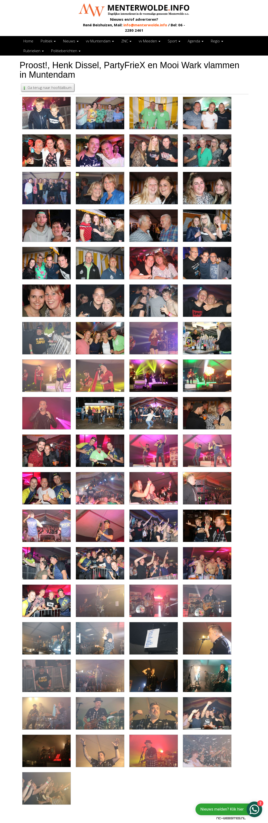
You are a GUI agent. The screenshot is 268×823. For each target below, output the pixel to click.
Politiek (48, 40)
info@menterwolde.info (145, 24)
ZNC (126, 40)
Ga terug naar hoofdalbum (47, 87)
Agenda (195, 40)
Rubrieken (33, 50)
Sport (174, 40)
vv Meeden (149, 40)
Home (28, 40)
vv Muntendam (100, 40)
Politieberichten (66, 50)
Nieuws (71, 40)
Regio (217, 40)
